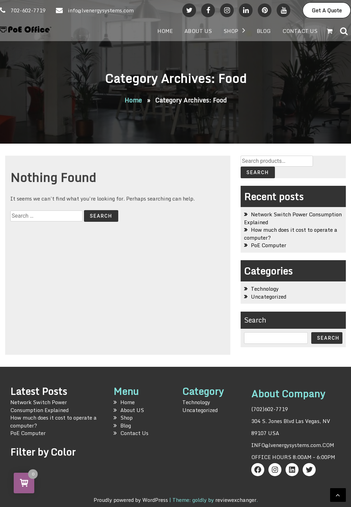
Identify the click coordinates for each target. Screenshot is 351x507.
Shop (230, 31)
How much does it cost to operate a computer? (290, 234)
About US (198, 31)
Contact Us (299, 31)
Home (165, 31)
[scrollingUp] (338, 495)
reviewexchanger (235, 500)
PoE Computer (268, 245)
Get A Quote (327, 10)
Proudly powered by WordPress (131, 500)
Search (257, 172)
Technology (265, 289)
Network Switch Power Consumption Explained (293, 218)
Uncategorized (268, 296)
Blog (264, 31)
